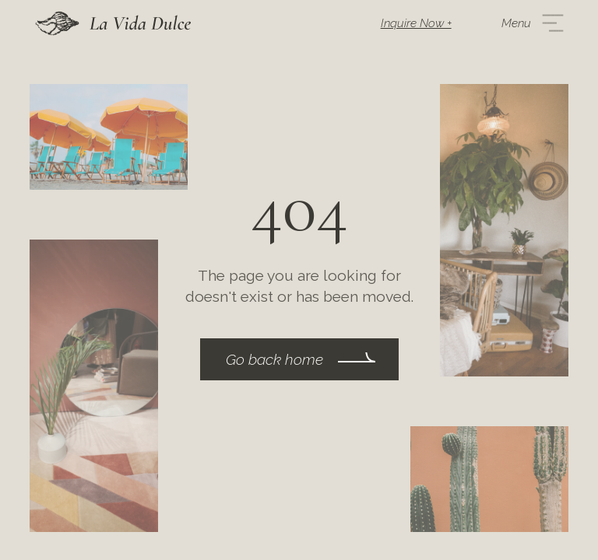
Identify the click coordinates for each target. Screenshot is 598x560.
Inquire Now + (416, 23)
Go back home (274, 359)
